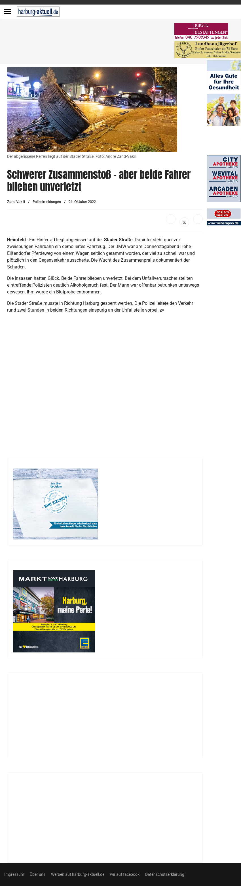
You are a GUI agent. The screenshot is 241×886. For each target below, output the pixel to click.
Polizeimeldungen (47, 202)
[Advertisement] (91, 42)
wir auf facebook (124, 874)
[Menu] (7, 12)
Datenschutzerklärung (164, 874)
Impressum (14, 874)
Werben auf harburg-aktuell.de (77, 874)
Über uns (37, 874)
